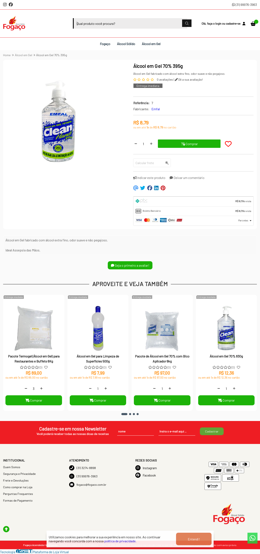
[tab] (193, 201)
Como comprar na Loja (17, 487)
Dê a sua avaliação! (189, 79)
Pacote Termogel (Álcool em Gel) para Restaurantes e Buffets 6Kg (34, 358)
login (218, 23)
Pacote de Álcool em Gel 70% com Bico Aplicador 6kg (162, 358)
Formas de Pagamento (18, 500)
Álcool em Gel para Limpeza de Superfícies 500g (98, 358)
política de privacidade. (120, 541)
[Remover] (135, 143)
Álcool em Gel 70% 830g (226, 356)
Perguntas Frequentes (18, 494)
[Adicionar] (151, 143)
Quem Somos (11, 467)
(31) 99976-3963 (244, 4)
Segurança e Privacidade (19, 473)
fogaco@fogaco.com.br (87, 484)
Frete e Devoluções (16, 480)
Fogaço (105, 44)
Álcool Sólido (126, 44)
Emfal (155, 109)
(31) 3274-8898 (82, 467)
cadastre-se (233, 23)
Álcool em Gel (151, 44)
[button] (124, 414)
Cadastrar (211, 431)
